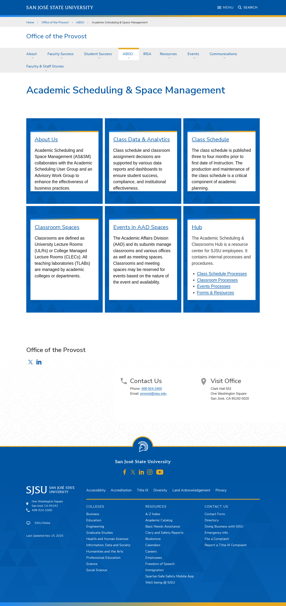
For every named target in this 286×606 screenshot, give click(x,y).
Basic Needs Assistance (162, 526)
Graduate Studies (99, 532)
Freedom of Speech (160, 564)
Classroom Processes (217, 280)
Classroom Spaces (57, 227)
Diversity (160, 490)
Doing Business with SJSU (224, 526)
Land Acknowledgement (191, 490)
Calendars (152, 545)
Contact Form (215, 514)
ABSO (80, 22)
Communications (223, 53)
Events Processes (214, 286)
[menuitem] (32, 54)
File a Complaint (217, 539)
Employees (153, 557)
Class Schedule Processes (222, 273)
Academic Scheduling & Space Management (120, 22)
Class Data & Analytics (141, 139)
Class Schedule (210, 139)
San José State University (60, 7)
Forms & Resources (215, 292)
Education (93, 520)
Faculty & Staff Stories (45, 66)
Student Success (98, 53)
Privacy (221, 490)
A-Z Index (152, 514)
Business (92, 514)
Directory (212, 520)
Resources (168, 53)
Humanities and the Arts (104, 551)
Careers (151, 551)
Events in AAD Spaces (140, 227)
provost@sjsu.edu (153, 393)
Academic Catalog (159, 520)
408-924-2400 (151, 388)
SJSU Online (42, 523)
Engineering (95, 526)
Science (91, 564)
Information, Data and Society (108, 545)
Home (30, 22)
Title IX (142, 490)
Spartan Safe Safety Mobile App (169, 576)
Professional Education (103, 557)
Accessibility (96, 490)
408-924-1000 (42, 510)
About (31, 53)
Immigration (154, 570)
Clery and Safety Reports (164, 532)
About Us (46, 139)
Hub (197, 227)
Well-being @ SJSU (160, 582)
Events (193, 53)
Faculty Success (60, 53)
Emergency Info (216, 532)
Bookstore (153, 539)
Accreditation (121, 490)
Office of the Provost (55, 22)
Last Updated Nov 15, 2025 (44, 536)
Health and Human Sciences (107, 539)
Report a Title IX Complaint (226, 545)
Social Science (96, 570)
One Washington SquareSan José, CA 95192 (47, 503)
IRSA (147, 53)
